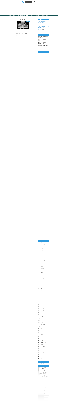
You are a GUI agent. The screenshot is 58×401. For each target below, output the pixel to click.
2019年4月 (39, 218)
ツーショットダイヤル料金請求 (42, 256)
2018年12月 (39, 226)
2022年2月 (39, 151)
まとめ (39, 270)
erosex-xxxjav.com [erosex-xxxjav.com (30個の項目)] (41, 366)
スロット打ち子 (40, 250)
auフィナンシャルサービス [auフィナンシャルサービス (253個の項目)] (41, 365)
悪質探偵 (39, 307)
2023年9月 (39, 114)
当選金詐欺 (39, 299)
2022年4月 (39, 147)
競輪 (38, 325)
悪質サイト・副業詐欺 (41, 305)
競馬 (38, 327)
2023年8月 (39, 116)
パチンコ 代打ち (40, 258)
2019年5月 (39, 216)
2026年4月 (39, 53)
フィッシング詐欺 (40, 262)
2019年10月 (39, 206)
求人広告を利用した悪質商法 (41, 319)
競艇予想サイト (40, 323)
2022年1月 (39, 153)
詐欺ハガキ (39, 331)
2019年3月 (39, 220)
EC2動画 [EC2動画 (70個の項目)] (46, 365)
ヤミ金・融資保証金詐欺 (41, 274)
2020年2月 (39, 198)
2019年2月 (39, 222)
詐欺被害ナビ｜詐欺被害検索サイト (28, 399)
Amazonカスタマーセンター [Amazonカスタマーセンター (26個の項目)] (42, 363)
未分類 (39, 313)
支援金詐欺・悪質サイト (41, 311)
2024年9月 (39, 90)
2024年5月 (39, 98)
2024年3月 (39, 102)
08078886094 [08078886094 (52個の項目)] (44, 361)
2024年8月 (39, 92)
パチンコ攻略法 (40, 260)
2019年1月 (39, 224)
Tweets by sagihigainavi (41, 357)
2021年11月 (39, 157)
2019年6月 (39, 214)
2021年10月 (39, 159)
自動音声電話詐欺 (40, 329)
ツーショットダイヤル (41, 254)
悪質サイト (39, 301)
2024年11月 (39, 86)
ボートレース (40, 266)
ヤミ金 (39, 272)
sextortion (39, 242)
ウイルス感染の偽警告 (41, 246)
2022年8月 (39, 139)
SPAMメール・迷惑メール (41, 244)
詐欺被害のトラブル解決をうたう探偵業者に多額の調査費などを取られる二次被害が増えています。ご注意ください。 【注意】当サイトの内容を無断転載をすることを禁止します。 (29, 15)
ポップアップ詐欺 (40, 268)
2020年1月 (39, 200)
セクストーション (40, 252)
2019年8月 (39, 210)
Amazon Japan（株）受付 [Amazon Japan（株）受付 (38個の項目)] (41, 362)
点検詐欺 (39, 321)
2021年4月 (39, 171)
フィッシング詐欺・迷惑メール (42, 264)
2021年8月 (39, 163)
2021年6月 (39, 167)
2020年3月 (39, 196)
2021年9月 (39, 161)
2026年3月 (39, 55)
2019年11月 (39, 204)
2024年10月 (39, 88)
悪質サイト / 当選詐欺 (41, 303)
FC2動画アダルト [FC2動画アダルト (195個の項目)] (45, 366)
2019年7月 (39, 212)
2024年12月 (39, 84)
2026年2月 (39, 57)
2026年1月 (39, 59)
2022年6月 (39, 143)
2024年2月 (39, 104)
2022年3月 (39, 149)
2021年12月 (39, 155)
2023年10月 (39, 112)
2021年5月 (39, 169)
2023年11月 (39, 110)
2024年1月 (39, 106)
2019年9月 (39, 208)
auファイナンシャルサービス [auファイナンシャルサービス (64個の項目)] (42, 364)
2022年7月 (39, 141)
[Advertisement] (29, 9)
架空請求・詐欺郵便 (40, 317)
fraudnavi (43, 22)
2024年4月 (39, 100)
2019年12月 (39, 202)
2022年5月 (39, 145)
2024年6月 (39, 96)
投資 (38, 309)
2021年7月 (39, 165)
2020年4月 (39, 194)
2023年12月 (39, 108)
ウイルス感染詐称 (40, 248)
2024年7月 (39, 94)
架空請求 (39, 315)
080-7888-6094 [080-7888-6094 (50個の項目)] (40, 361)
